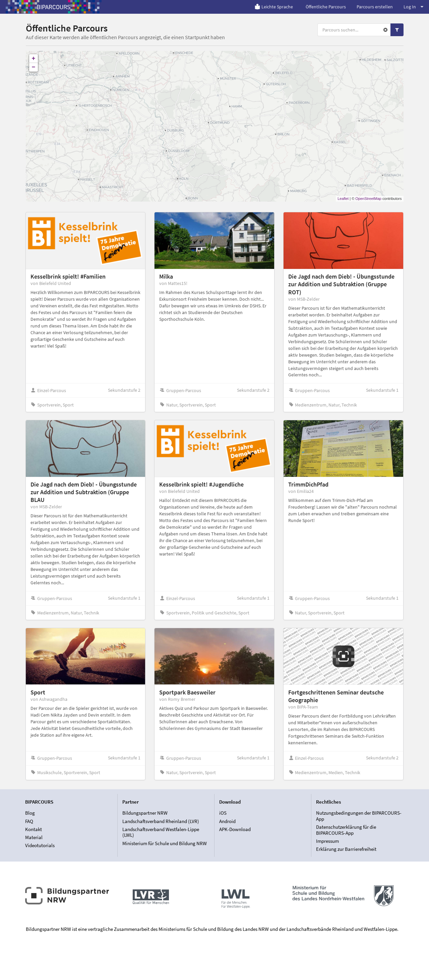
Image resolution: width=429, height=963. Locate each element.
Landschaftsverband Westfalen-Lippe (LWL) (160, 832)
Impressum (327, 841)
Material (34, 837)
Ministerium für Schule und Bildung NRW (164, 843)
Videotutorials (40, 845)
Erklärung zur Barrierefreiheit (346, 849)
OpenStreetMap (368, 199)
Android (227, 821)
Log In (413, 7)
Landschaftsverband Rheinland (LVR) (160, 821)
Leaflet (343, 199)
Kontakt (33, 829)
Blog (30, 813)
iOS (223, 813)
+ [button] (34, 59)
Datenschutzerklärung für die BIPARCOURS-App (346, 830)
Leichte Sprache (273, 7)
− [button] (34, 67)
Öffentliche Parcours (326, 7)
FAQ (29, 821)
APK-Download (235, 829)
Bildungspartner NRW (145, 813)
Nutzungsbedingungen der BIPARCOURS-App (359, 816)
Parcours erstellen (375, 7)
